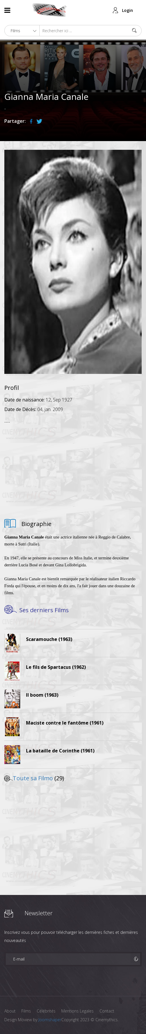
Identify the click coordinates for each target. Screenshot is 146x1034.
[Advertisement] (73, 469)
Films (26, 1011)
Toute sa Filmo (33, 778)
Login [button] (127, 10)
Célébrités (46, 1011)
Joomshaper (49, 1019)
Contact (106, 1011)
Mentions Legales (77, 1011)
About (10, 1011)
